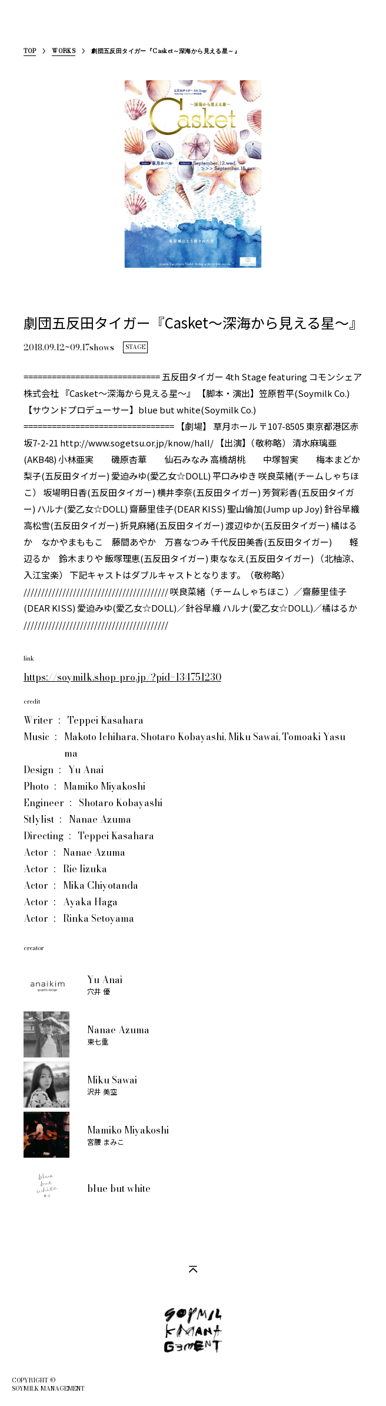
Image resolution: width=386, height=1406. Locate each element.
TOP (30, 52)
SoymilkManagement (23, 27)
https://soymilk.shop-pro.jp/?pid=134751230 (122, 677)
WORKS (63, 52)
